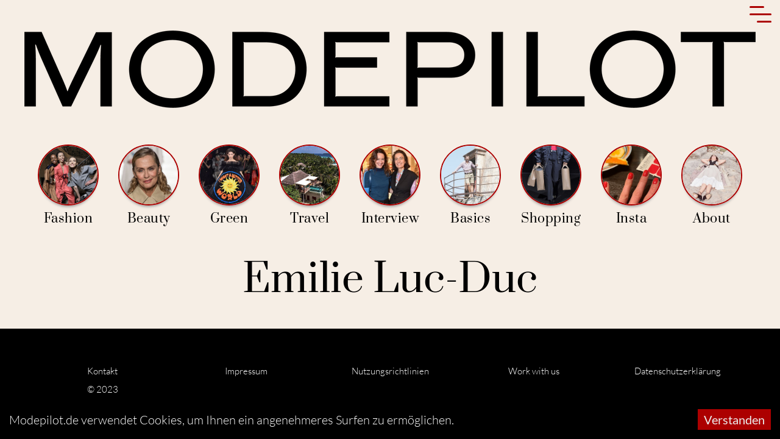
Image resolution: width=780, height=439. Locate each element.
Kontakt (102, 371)
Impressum (246, 371)
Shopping (550, 186)
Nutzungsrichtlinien (390, 371)
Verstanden (734, 419)
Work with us (533, 371)
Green (229, 186)
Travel (309, 186)
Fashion (68, 186)
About (711, 186)
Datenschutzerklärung (677, 371)
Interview (390, 186)
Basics (470, 186)
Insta (631, 186)
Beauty (148, 186)
